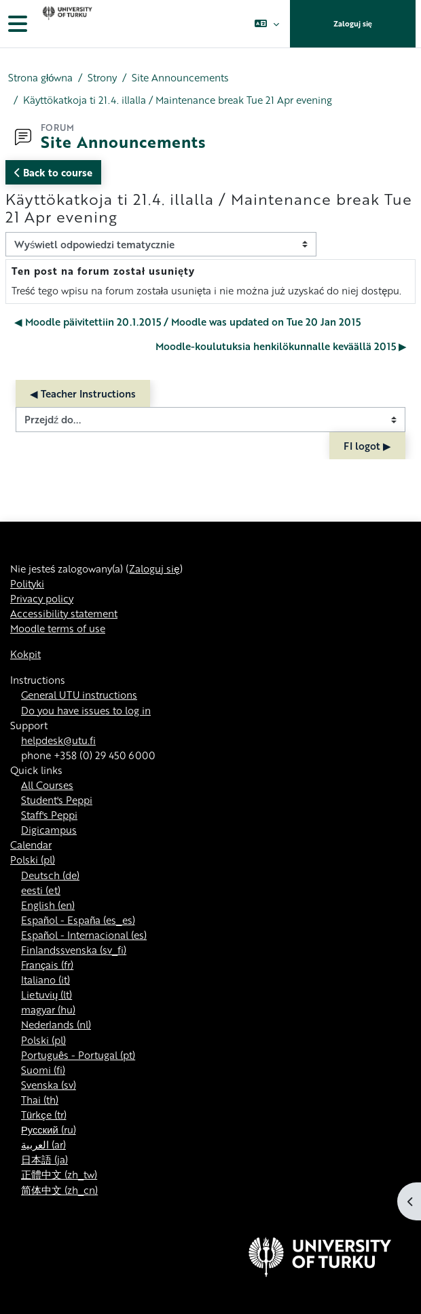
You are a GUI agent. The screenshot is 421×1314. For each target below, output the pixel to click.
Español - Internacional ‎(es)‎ (84, 934)
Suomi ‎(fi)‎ (43, 1069)
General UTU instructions (79, 694)
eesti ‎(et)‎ (40, 890)
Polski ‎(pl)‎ (32, 859)
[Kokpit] (66, 23)
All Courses (47, 784)
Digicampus (49, 829)
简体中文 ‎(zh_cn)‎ (59, 1189)
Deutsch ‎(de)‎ (50, 875)
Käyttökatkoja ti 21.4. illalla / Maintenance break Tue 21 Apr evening (177, 99)
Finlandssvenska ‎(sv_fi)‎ (73, 949)
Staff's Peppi (49, 814)
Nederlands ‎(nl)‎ (56, 1024)
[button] (266, 23)
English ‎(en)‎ (48, 904)
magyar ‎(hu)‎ (48, 1009)
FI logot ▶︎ (367, 445)
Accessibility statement (63, 613)
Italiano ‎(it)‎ (45, 979)
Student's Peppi (56, 799)
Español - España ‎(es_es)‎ (78, 919)
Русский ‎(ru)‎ (48, 1129)
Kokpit (25, 653)
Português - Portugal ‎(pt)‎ (78, 1054)
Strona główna (40, 77)
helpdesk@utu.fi (58, 740)
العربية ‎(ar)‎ (43, 1144)
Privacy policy (41, 598)
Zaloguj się (352, 23)
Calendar (31, 844)
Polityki (27, 583)
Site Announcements (180, 77)
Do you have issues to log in (86, 710)
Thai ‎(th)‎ (39, 1099)
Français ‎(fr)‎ (47, 964)
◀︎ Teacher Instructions (83, 393)
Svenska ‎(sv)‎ (48, 1084)
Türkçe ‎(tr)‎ (44, 1114)
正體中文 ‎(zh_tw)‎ (59, 1174)
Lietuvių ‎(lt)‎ (46, 994)
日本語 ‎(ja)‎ (44, 1159)
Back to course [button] (53, 172)
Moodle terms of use (57, 628)
